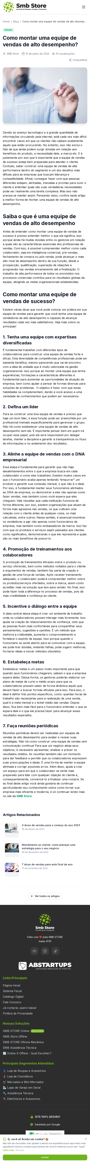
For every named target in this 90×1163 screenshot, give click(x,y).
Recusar (20, 1150)
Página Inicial (11, 985)
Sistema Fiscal (12, 991)
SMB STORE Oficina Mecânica (23, 1042)
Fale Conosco (12, 1002)
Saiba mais (8, 1150)
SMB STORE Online (23, 1031)
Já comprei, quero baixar (20, 1008)
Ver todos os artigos (45, 896)
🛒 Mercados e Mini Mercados (23, 1082)
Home (6, 21)
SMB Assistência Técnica (19, 1047)
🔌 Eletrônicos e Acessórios (21, 1099)
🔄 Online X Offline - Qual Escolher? (27, 1053)
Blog (16, 21)
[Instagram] (45, 951)
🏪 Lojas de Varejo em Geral (21, 1087)
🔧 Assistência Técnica (18, 1093)
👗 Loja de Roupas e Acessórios (24, 1071)
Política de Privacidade (18, 1013)
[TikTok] (55, 951)
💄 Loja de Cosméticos (18, 1076)
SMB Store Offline (15, 1036)
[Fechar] (86, 1139)
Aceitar (45, 1157)
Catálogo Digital (13, 996)
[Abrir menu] (83, 6)
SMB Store (24, 796)
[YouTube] (34, 951)
